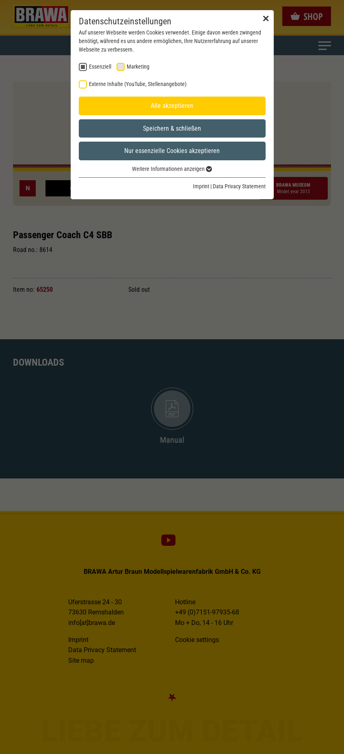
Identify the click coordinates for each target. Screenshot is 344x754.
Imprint (201, 186)
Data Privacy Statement (239, 186)
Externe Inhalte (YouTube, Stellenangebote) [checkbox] (137, 84)
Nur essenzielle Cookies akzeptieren (172, 151)
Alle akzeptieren (172, 106)
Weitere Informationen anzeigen (172, 169)
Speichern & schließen (172, 128)
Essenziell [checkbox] (100, 66)
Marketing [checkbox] (138, 66)
